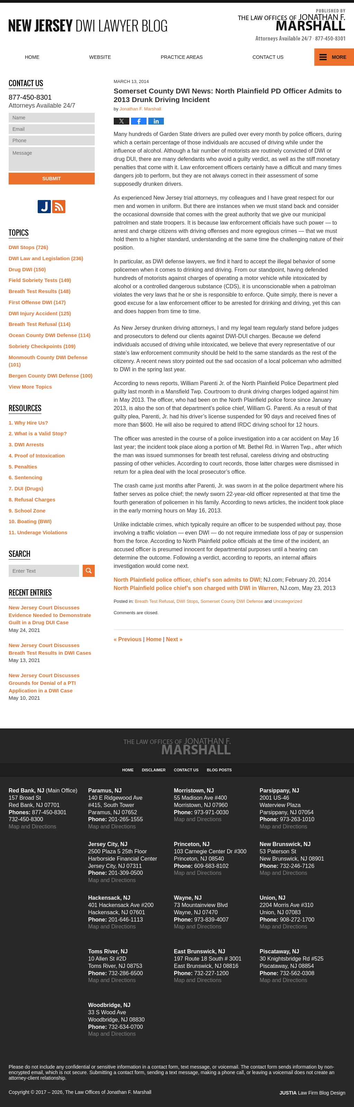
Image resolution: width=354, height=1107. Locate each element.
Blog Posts (219, 770)
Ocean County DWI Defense (50, 335)
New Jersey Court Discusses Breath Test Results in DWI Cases (50, 649)
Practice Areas (182, 57)
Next (174, 639)
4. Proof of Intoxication (37, 456)
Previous (128, 639)
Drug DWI (27, 269)
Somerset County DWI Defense (232, 601)
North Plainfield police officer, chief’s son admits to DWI (187, 580)
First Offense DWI (37, 302)
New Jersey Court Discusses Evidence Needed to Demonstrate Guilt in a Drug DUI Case (50, 615)
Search (89, 571)
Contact (267, 57)
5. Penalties (23, 467)
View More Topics (30, 387)
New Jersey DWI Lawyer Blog (88, 25)
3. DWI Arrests (26, 444)
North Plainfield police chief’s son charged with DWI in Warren (195, 588)
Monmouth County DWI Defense (48, 361)
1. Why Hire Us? (28, 423)
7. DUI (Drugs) (26, 488)
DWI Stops (187, 601)
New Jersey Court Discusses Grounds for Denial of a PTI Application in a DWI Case (44, 682)
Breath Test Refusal (154, 601)
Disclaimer (154, 770)
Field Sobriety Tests (40, 280)
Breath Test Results (40, 291)
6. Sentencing (26, 477)
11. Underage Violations (38, 532)
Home (32, 57)
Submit (51, 178)
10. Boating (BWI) (30, 521)
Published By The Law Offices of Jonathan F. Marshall (291, 25)
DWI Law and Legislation (46, 258)
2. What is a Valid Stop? (38, 433)
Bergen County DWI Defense (51, 376)
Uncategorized (287, 601)
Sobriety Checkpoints (42, 346)
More (339, 57)
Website (100, 57)
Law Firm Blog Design (312, 1093)
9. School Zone (27, 511)
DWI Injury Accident (40, 313)
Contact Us (186, 770)
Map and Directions (32, 826)
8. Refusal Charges (32, 499)
